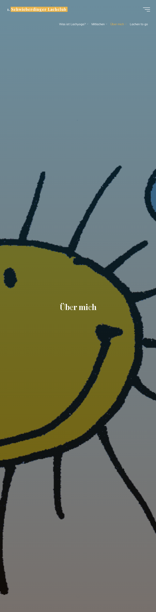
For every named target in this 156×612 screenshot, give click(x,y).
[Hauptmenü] (146, 9)
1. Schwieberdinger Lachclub (36, 9)
